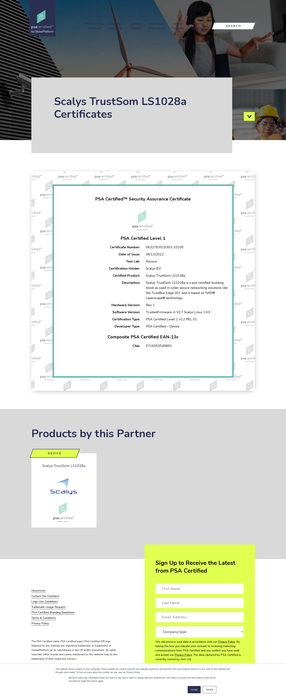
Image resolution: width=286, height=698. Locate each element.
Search (233, 26)
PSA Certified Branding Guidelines (53, 612)
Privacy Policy (226, 642)
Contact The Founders (45, 596)
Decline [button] (209, 689)
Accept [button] (194, 689)
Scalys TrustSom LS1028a (63, 465)
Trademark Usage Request (48, 607)
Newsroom (38, 591)
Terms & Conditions (43, 618)
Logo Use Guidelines (44, 602)
